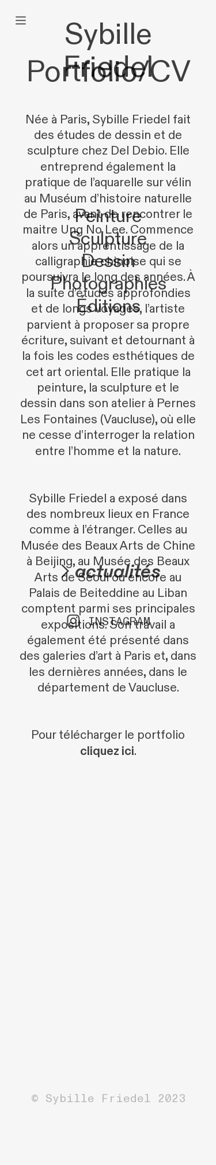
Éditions (108, 306)
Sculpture (108, 239)
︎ (73, 621)
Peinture (108, 216)
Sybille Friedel (108, 51)
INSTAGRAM (119, 621)
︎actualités (108, 571)
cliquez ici (107, 751)
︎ (21, 20)
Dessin (108, 261)
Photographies (108, 284)
